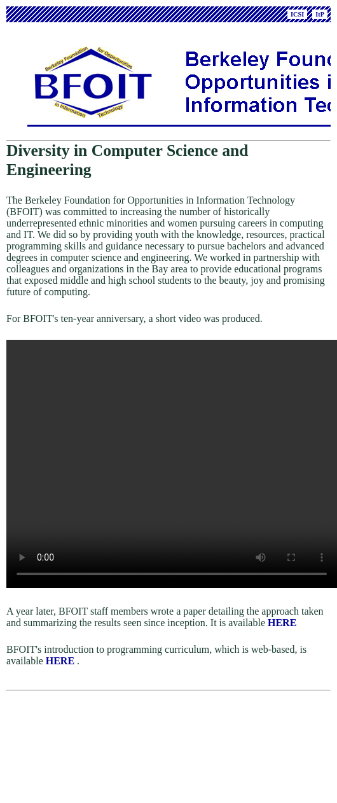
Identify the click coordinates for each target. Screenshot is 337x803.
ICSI (297, 14)
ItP (319, 14)
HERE (282, 632)
